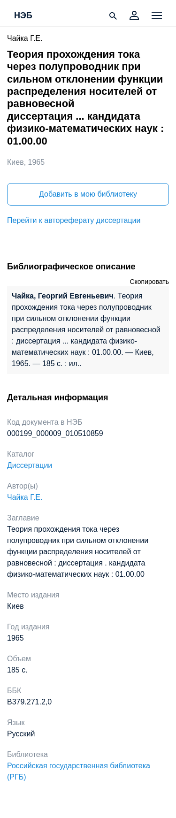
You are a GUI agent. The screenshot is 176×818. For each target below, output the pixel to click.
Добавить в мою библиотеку (88, 194)
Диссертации (29, 465)
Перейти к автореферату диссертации (73, 220)
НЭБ (23, 16)
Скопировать (149, 281)
